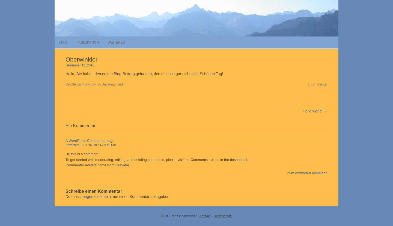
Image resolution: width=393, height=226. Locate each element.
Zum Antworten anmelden (307, 173)
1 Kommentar (317, 84)
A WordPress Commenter (86, 141)
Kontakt (205, 216)
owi (93, 84)
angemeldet (93, 196)
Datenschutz (222, 216)
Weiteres (116, 42)
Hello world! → (315, 111)
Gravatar (122, 165)
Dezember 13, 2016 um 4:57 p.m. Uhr (91, 144)
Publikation (88, 42)
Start (63, 42)
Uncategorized (112, 84)
